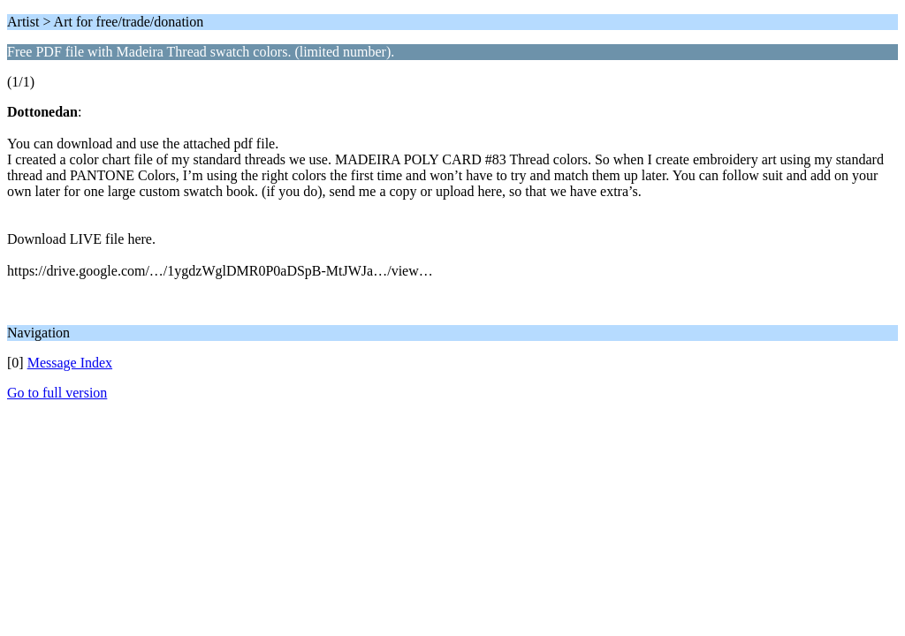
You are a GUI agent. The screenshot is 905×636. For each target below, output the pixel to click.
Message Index (69, 362)
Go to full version (57, 392)
